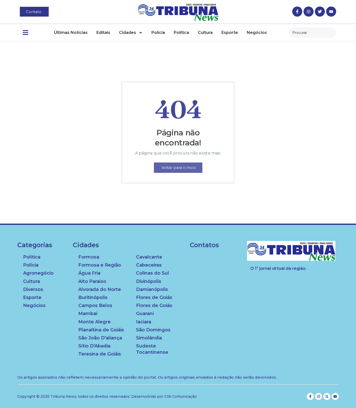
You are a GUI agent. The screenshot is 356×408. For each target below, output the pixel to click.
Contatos (204, 245)
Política (181, 32)
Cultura (205, 32)
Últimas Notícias (71, 32)
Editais (103, 32)
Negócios (257, 32)
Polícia (158, 32)
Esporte (229, 32)
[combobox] (312, 32)
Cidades (131, 32)
